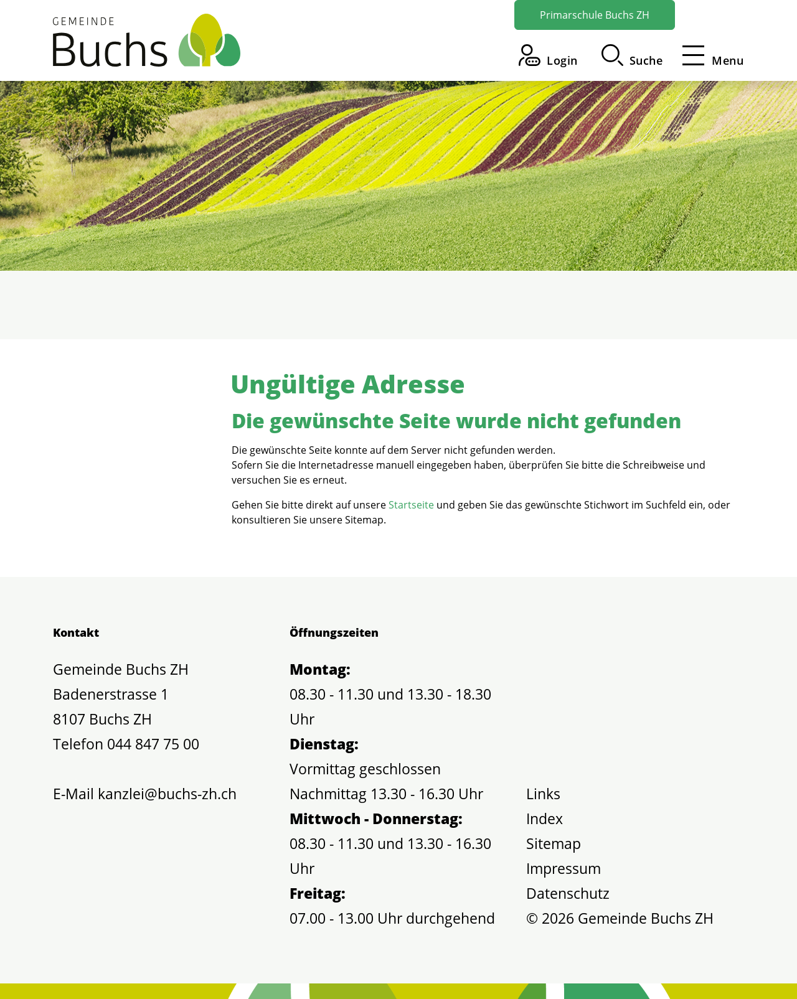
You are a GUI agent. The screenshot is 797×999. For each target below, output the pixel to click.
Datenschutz (568, 893)
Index (544, 818)
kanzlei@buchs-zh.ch (167, 794)
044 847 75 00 (153, 744)
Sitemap (553, 843)
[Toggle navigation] (709, 55)
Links (543, 794)
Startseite (411, 505)
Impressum (563, 868)
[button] (632, 55)
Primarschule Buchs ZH (594, 15)
